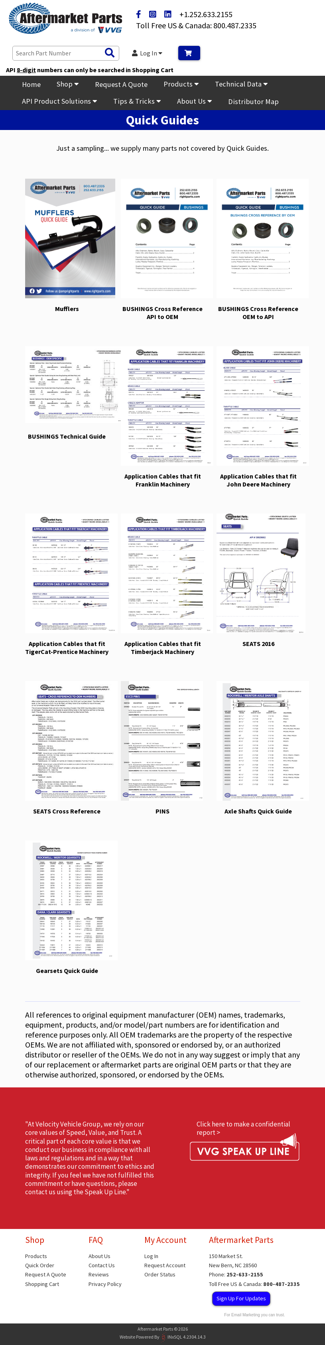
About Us (194, 101)
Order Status (159, 1274)
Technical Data (241, 84)
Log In (147, 53)
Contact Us (102, 1265)
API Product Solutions (59, 101)
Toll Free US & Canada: (254, 1284)
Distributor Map (253, 101)
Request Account (164, 1265)
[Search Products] (109, 53)
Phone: (236, 1274)
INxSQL (174, 1336)
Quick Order (39, 1265)
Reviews (99, 1274)
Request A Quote (121, 84)
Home (31, 84)
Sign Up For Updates (241, 1298)
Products (181, 84)
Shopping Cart (42, 1284)
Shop (68, 84)
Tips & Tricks (137, 101)
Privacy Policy (105, 1284)
